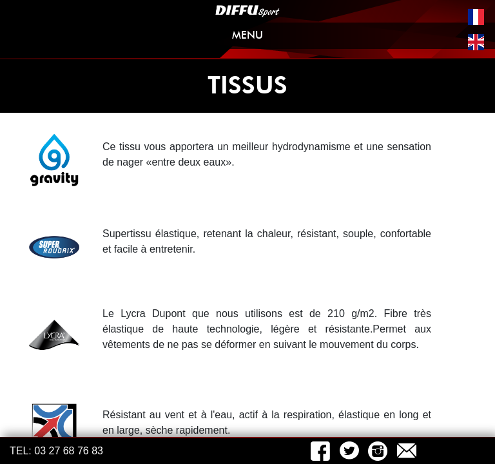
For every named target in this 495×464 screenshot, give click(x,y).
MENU (356, 37)
